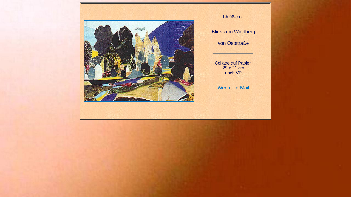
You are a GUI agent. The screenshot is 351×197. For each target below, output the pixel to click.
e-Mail (242, 88)
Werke (224, 88)
